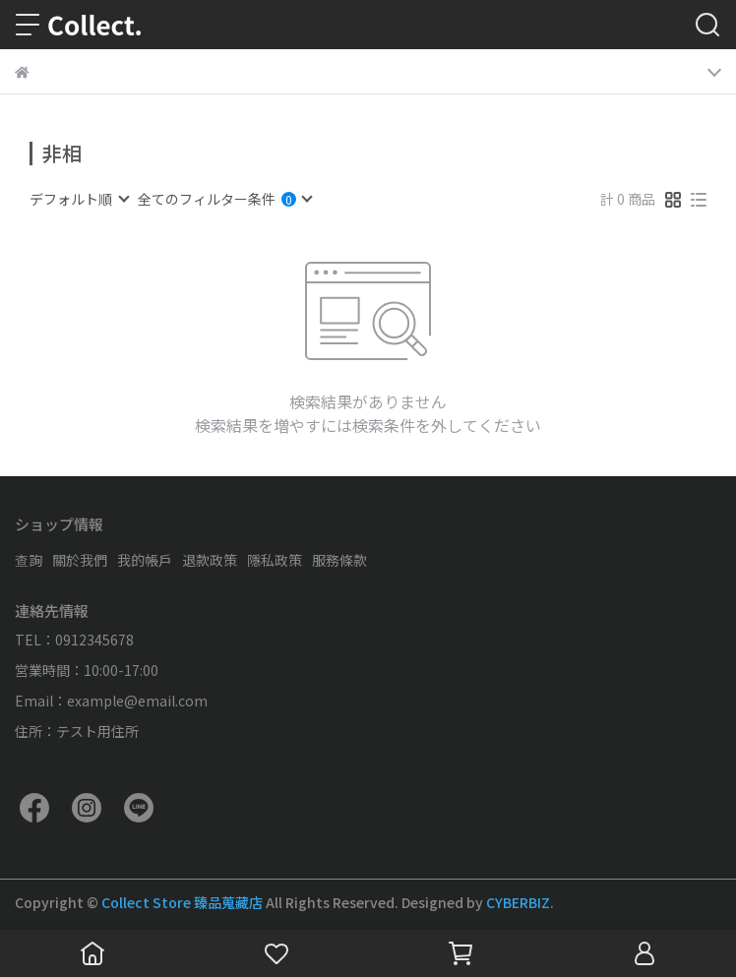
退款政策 (209, 560)
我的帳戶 (144, 560)
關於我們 (79, 560)
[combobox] (79, 198)
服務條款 (339, 560)
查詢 (28, 560)
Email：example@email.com (111, 700)
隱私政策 (274, 560)
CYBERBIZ (518, 902)
